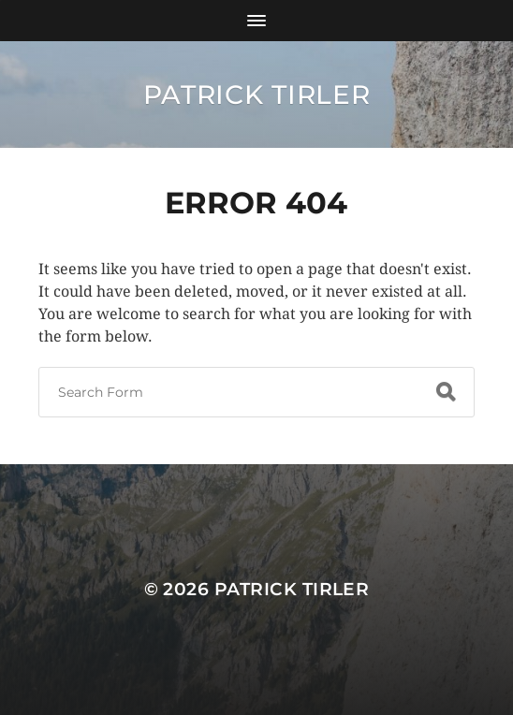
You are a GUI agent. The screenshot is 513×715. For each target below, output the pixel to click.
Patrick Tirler (257, 94)
